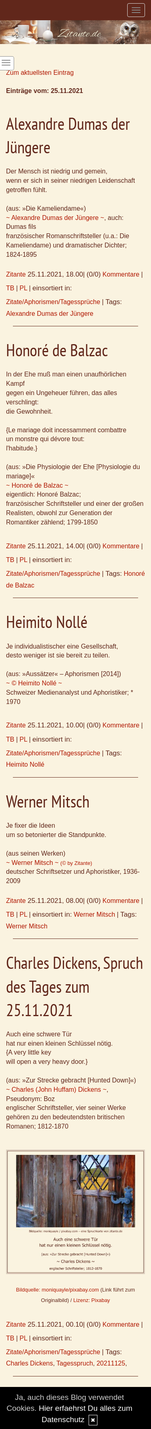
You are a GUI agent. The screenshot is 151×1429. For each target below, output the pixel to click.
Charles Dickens (29, 1363)
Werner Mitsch (94, 914)
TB (10, 288)
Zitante (16, 274)
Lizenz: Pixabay (91, 1300)
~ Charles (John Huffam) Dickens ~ (56, 1089)
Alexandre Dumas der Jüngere (49, 313)
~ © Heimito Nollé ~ (34, 683)
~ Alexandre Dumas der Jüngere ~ (55, 217)
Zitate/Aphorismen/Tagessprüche (53, 301)
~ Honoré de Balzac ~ (37, 485)
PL (23, 288)
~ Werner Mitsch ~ (49, 862)
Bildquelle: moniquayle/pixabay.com (57, 1290)
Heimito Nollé (25, 764)
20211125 (111, 1363)
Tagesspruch (74, 1363)
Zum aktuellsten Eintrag (40, 72)
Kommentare (121, 274)
